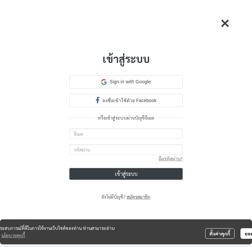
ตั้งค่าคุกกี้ (219, 233)
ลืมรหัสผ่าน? (171, 158)
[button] (126, 82)
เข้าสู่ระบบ (126, 173)
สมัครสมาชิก (138, 197)
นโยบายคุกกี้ (13, 235)
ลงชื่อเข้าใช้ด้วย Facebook (126, 99)
